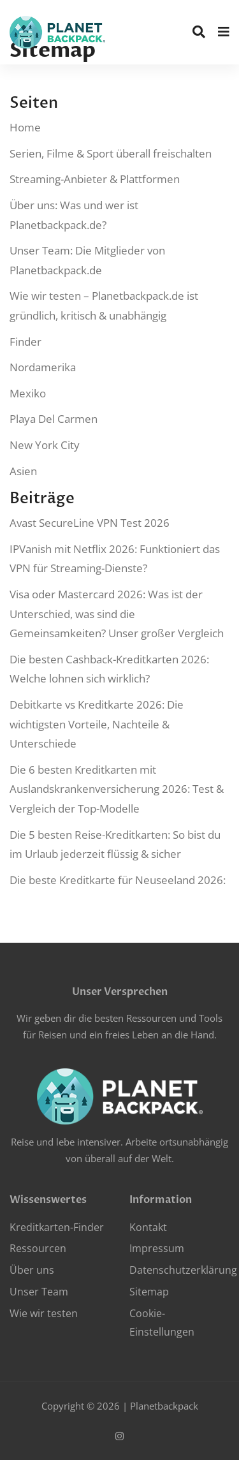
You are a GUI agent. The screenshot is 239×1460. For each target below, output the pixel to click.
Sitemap (149, 1292)
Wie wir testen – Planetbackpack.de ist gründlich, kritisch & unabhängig (104, 305)
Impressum (156, 1248)
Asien (23, 471)
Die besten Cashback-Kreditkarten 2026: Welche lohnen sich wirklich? (109, 669)
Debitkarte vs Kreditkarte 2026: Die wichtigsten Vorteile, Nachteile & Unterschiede (97, 724)
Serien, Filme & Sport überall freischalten (111, 153)
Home (25, 127)
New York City (45, 445)
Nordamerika (43, 367)
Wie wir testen (44, 1313)
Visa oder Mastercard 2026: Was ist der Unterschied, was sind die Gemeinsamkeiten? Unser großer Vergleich (117, 613)
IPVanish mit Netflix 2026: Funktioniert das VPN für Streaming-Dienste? (115, 559)
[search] (198, 32)
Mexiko (28, 393)
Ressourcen (38, 1248)
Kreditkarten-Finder (57, 1227)
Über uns (32, 1270)
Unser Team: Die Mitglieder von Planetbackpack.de (87, 260)
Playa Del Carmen (54, 418)
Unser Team (39, 1292)
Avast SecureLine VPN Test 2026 (90, 522)
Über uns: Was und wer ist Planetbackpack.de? (74, 215)
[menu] (223, 32)
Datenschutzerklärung (183, 1270)
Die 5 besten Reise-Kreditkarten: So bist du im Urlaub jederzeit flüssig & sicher (115, 844)
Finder (25, 341)
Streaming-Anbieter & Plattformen (95, 179)
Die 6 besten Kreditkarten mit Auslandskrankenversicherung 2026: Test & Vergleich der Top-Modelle (117, 789)
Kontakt (148, 1227)
